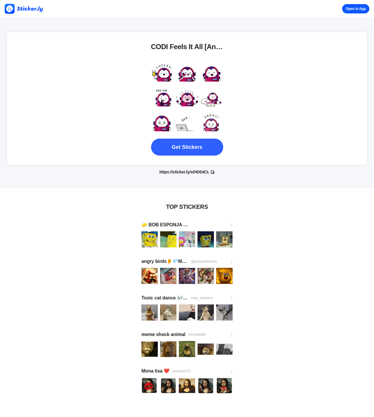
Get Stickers (187, 147)
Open (356, 9)
